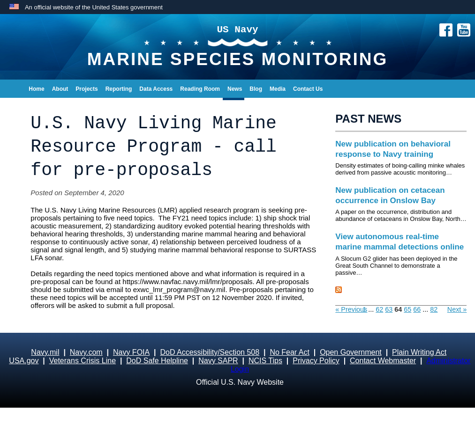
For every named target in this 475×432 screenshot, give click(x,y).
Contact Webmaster (383, 361)
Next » (457, 309)
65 (407, 309)
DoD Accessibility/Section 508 (209, 352)
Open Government (351, 352)
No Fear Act (289, 352)
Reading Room (200, 89)
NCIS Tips (265, 361)
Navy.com (86, 352)
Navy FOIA (131, 352)
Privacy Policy (316, 361)
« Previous (351, 309)
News (234, 89)
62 (379, 309)
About (60, 89)
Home (36, 89)
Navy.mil (45, 352)
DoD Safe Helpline (157, 361)
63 (388, 309)
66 (417, 309)
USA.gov (23, 361)
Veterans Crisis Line (82, 361)
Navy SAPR (218, 361)
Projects (86, 89)
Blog (255, 89)
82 (433, 309)
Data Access (156, 89)
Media (278, 89)
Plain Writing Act (419, 352)
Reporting (119, 89)
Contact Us (308, 89)
